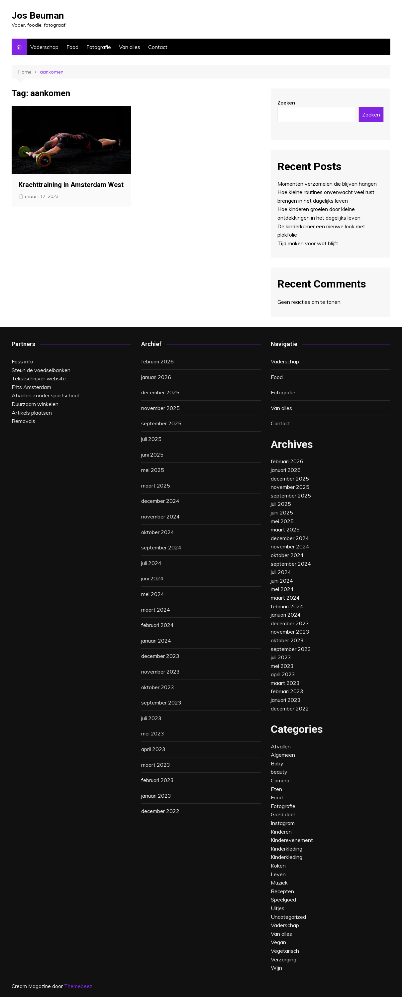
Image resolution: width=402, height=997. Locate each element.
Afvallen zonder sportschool (45, 395)
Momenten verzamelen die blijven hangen (327, 183)
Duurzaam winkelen (35, 404)
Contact (157, 47)
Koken (278, 865)
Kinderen (281, 831)
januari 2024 (156, 640)
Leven (278, 874)
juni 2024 (152, 578)
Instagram (283, 823)
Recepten (282, 891)
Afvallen (281, 746)
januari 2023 (156, 795)
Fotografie (98, 47)
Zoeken (286, 103)
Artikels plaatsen (32, 412)
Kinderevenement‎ (292, 840)
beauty (279, 771)
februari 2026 (157, 361)
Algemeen (283, 754)
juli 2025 (151, 439)
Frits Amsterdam (31, 387)
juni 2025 (152, 454)
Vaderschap (44, 47)
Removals (23, 421)
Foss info (22, 361)
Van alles (129, 47)
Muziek (279, 882)
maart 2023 (155, 764)
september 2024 (161, 547)
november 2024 (160, 516)
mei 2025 (152, 470)
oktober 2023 (157, 687)
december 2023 (160, 656)
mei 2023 (152, 733)
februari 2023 (157, 780)
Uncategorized (288, 916)
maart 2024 (155, 609)
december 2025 (160, 392)
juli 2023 (151, 718)
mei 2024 (152, 594)
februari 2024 (157, 625)
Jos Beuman (38, 15)
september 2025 (161, 423)
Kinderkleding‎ (286, 848)
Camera (280, 780)
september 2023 (161, 702)
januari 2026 (156, 377)
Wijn (276, 967)
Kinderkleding (286, 857)
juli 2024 (151, 563)
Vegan (278, 942)
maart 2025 (155, 485)
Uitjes (277, 908)
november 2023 (160, 671)
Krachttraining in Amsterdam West (71, 185)
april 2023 (153, 749)
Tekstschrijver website (39, 378)
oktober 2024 (157, 532)
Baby (277, 763)
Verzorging (283, 959)
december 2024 (160, 501)
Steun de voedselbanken (41, 370)
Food (72, 47)
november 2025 (160, 408)
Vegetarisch (285, 950)
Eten (276, 789)
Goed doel (283, 814)
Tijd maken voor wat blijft (307, 243)
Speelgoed (283, 899)
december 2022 (160, 811)
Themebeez (78, 986)
